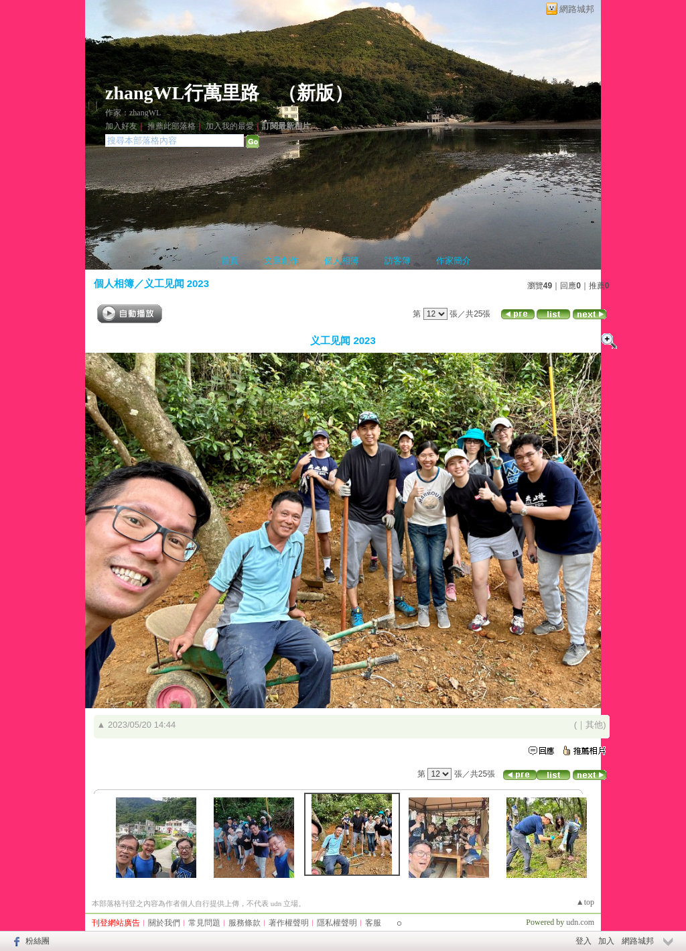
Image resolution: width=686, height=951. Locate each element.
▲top (585, 902)
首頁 (229, 261)
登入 (583, 941)
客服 (373, 923)
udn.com (580, 922)
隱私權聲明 (337, 923)
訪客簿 (398, 261)
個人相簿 (341, 261)
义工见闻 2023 (177, 283)
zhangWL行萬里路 (182, 92)
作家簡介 (453, 261)
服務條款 (244, 923)
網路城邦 (576, 9)
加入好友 (121, 126)
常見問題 (204, 923)
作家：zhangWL (133, 112)
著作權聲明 (289, 923)
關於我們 (164, 923)
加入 (606, 941)
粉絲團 (37, 941)
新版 (315, 92)
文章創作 (281, 261)
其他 (594, 725)
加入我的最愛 (230, 126)
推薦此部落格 (171, 126)
